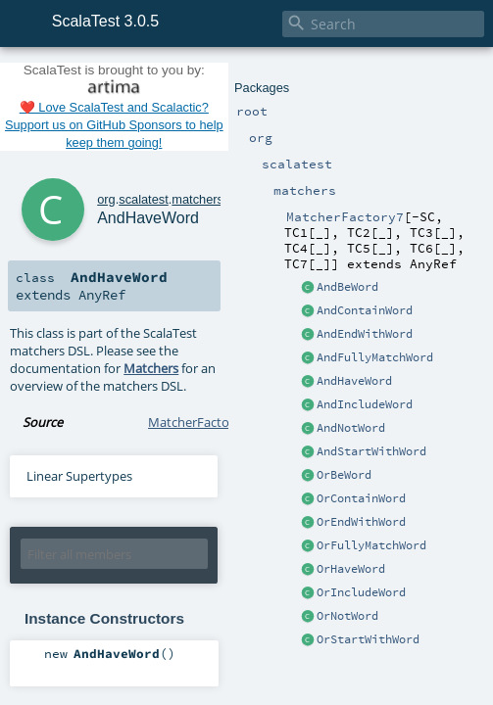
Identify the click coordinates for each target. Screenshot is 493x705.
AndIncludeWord (365, 404)
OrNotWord (347, 616)
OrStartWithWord (368, 639)
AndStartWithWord (371, 451)
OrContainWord (361, 498)
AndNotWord (351, 428)
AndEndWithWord (365, 334)
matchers (197, 199)
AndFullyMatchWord (375, 357)
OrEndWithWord (361, 522)
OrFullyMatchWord (371, 545)
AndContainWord (365, 310)
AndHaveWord (354, 381)
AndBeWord (347, 287)
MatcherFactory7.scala (213, 422)
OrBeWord (344, 475)
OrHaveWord (351, 569)
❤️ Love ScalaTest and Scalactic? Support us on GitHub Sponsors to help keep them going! (114, 125)
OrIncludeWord (361, 592)
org (106, 199)
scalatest (144, 199)
